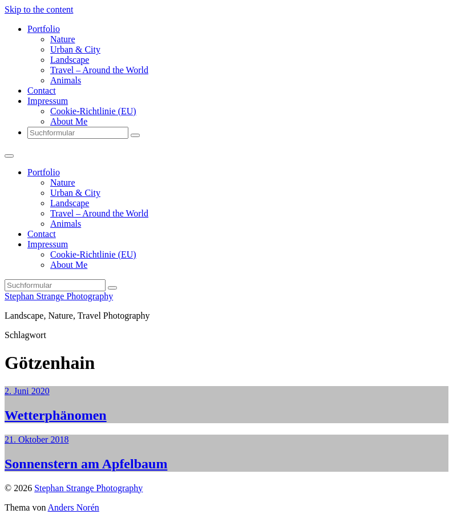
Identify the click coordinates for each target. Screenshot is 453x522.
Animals (65, 80)
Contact (41, 90)
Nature (62, 39)
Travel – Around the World (99, 70)
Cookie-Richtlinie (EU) (93, 111)
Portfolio (43, 29)
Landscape (69, 60)
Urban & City (75, 49)
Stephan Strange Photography (59, 296)
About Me (68, 121)
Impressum (47, 101)
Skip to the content (39, 9)
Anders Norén (73, 507)
